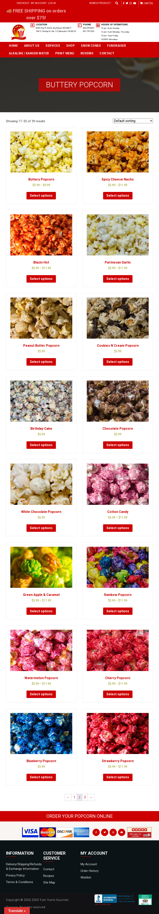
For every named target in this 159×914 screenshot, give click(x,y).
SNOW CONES (91, 45)
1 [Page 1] (74, 797)
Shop (70, 45)
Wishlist (86, 877)
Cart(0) (148, 3)
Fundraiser (116, 45)
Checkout (23, 3)
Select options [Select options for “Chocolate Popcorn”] (117, 445)
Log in (52, 3)
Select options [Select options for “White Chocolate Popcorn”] (41, 528)
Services (53, 45)
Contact (107, 53)
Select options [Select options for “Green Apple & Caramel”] (41, 611)
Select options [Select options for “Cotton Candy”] (117, 528)
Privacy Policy (15, 875)
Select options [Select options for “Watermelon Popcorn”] (41, 694)
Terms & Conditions (19, 882)
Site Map (49, 882)
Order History (90, 871)
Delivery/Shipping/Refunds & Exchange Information (23, 866)
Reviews (87, 53)
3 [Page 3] (85, 797)
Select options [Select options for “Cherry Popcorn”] (117, 694)
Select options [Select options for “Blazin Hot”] (41, 279)
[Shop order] (133, 120)
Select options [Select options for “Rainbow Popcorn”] (117, 611)
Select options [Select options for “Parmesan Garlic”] (117, 279)
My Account (39, 3)
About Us (31, 45)
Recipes (48, 876)
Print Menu (64, 53)
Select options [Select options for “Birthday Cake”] (41, 445)
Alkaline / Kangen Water (29, 53)
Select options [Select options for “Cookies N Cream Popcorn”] (117, 362)
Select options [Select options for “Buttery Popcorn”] (41, 196)
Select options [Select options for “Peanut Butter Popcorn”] (41, 362)
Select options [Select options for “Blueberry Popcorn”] (41, 777)
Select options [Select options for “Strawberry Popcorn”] (117, 777)
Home (13, 45)
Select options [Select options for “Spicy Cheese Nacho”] (117, 196)
